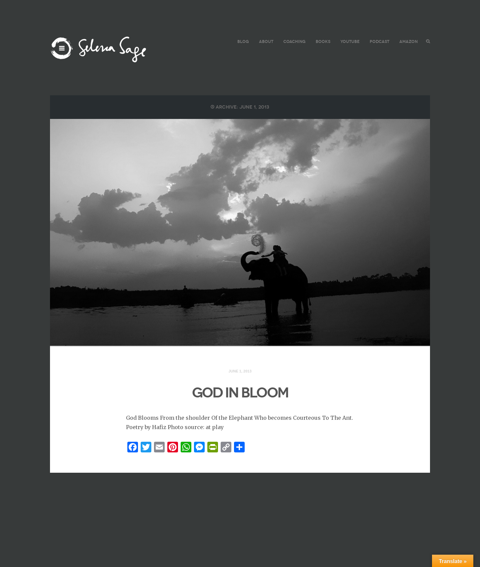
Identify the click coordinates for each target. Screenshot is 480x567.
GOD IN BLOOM (240, 392)
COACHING (294, 41)
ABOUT (266, 41)
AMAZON (408, 41)
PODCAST (379, 41)
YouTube (350, 41)
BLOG (243, 41)
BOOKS (323, 41)
